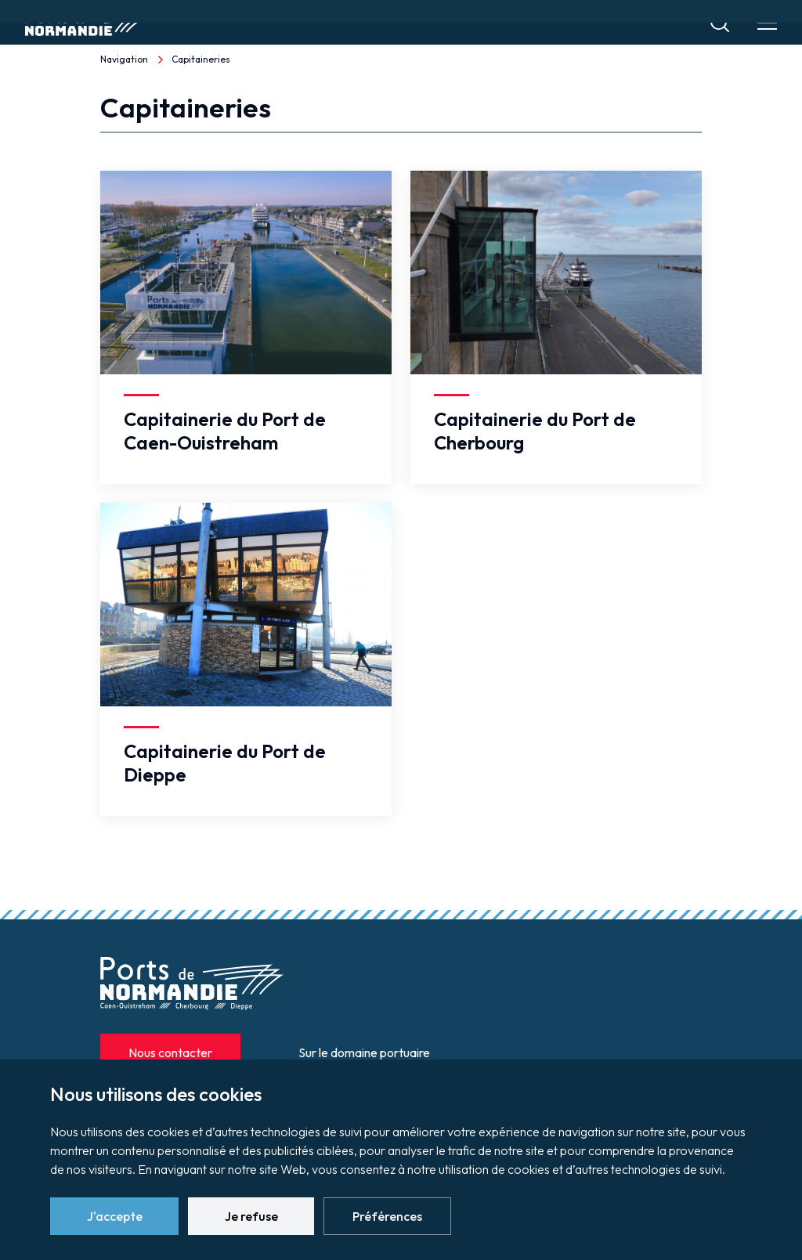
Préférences (387, 1216)
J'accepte (115, 1216)
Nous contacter (170, 1052)
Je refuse (251, 1216)
